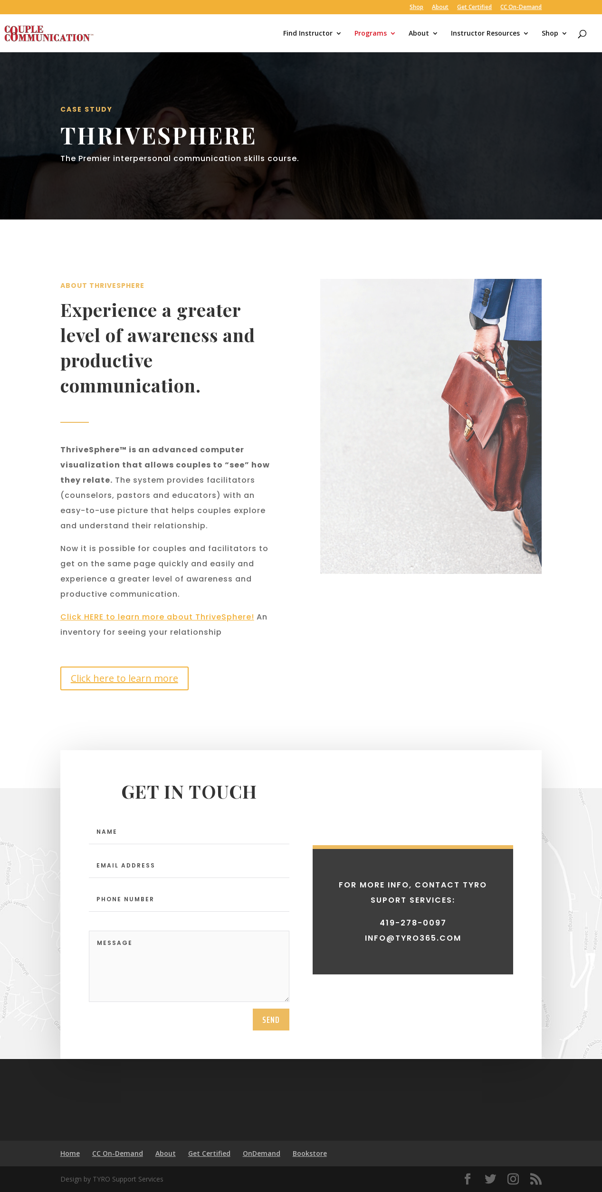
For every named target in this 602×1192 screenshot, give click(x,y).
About (440, 7)
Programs (370, 34)
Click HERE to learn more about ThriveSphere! (157, 616)
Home (70, 1153)
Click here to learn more (124, 678)
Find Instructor (308, 34)
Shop (416, 7)
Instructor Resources (485, 34)
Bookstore (310, 1153)
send (271, 1081)
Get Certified (474, 7)
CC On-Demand (521, 7)
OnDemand (261, 1153)
